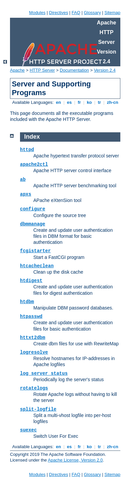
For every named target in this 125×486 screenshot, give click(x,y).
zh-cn (112, 102)
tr (99, 102)
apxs (25, 194)
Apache (17, 70)
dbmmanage (32, 224)
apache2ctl (34, 164)
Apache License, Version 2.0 (75, 460)
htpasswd (31, 316)
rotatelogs (34, 388)
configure (32, 209)
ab (23, 179)
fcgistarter (35, 251)
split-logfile (38, 409)
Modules (37, 12)
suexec (28, 430)
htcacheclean (37, 266)
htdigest (31, 280)
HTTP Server (42, 70)
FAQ (76, 12)
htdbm (27, 301)
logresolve (34, 352)
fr (79, 102)
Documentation (74, 70)
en (58, 102)
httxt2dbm (32, 337)
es (69, 102)
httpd (27, 149)
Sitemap (112, 12)
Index (32, 136)
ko (89, 102)
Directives (58, 12)
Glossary (92, 12)
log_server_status (44, 373)
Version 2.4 (105, 70)
